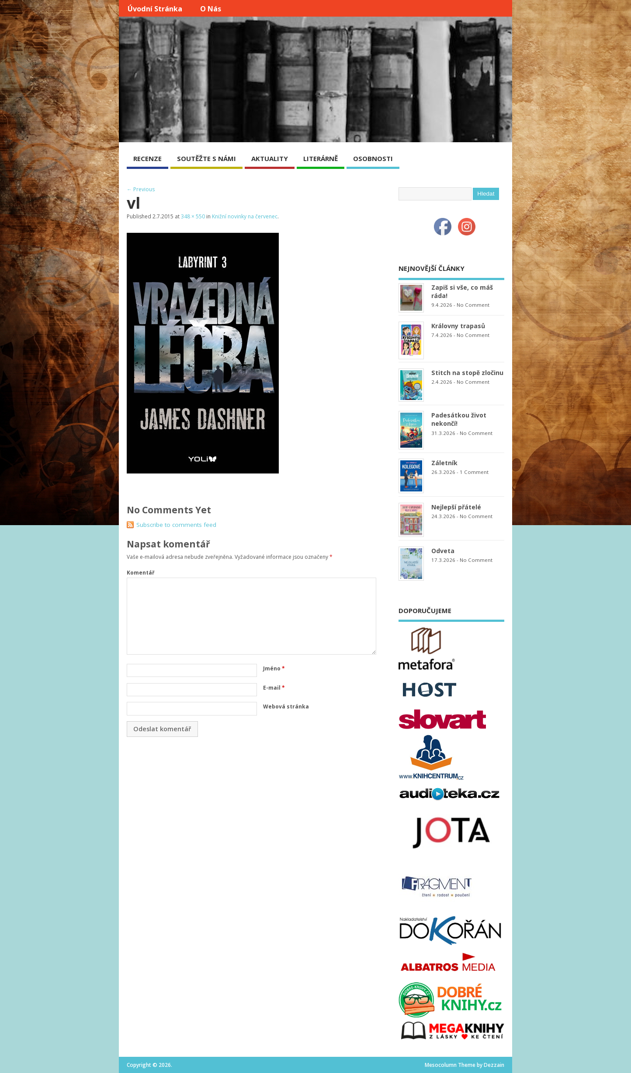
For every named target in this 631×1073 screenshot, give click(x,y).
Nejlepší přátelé (456, 507)
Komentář (140, 572)
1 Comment (474, 472)
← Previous (141, 189)
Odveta (442, 551)
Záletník (444, 463)
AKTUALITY (269, 158)
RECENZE (147, 158)
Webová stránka (286, 706)
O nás (210, 9)
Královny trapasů (458, 326)
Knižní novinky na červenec (244, 216)
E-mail (274, 687)
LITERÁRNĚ (320, 158)
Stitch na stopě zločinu (467, 372)
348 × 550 (193, 216)
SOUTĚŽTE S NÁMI (206, 158)
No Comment (473, 305)
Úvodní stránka (155, 9)
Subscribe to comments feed (176, 525)
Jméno (274, 668)
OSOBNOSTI (373, 158)
